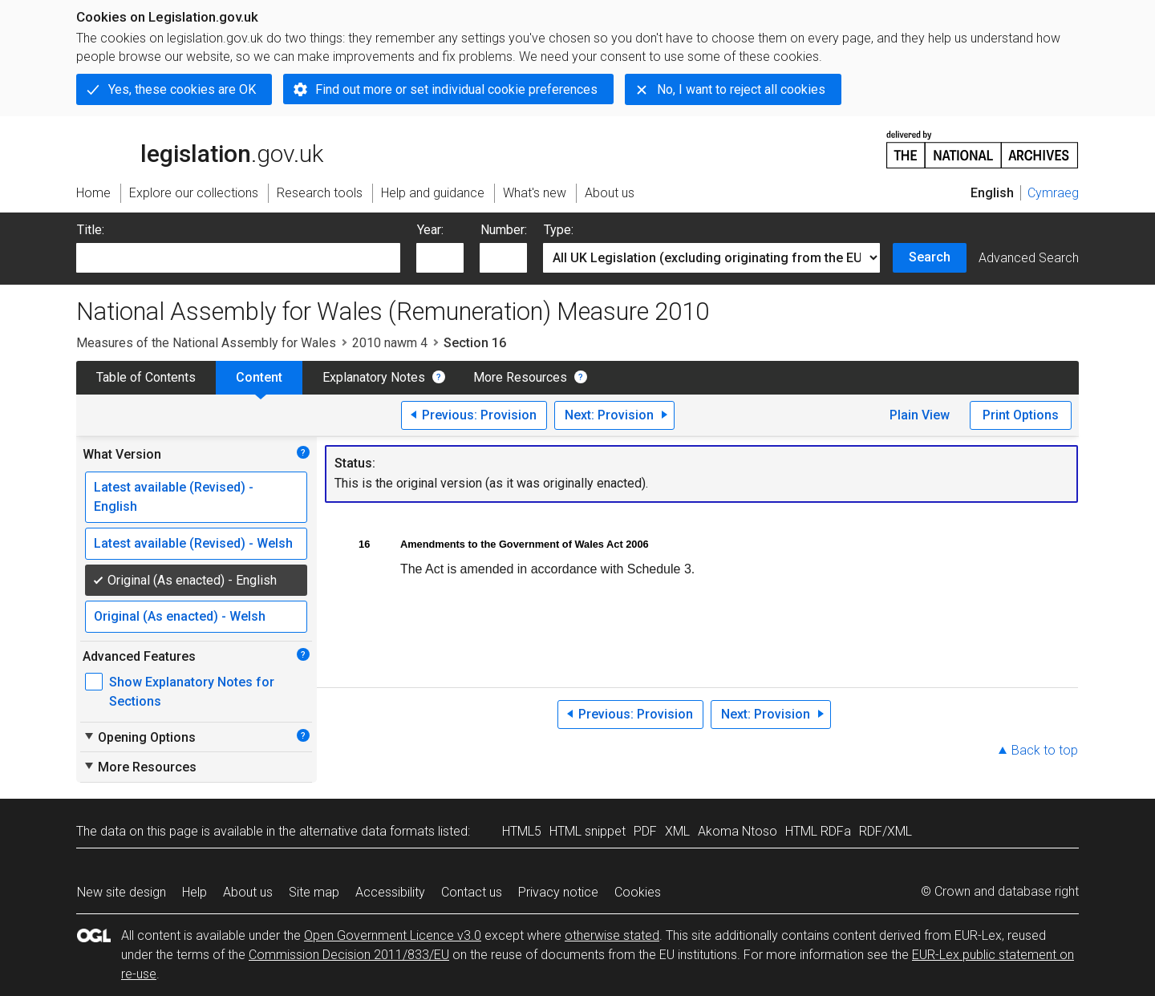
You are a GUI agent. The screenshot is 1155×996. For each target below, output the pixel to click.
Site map (314, 892)
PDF (645, 831)
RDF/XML (885, 831)
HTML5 (521, 831)
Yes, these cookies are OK (182, 89)
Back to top (1044, 750)
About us (248, 892)
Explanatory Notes (373, 377)
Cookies (637, 892)
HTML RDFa (818, 831)
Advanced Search (1029, 257)
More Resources (520, 377)
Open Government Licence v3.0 (392, 935)
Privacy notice (558, 892)
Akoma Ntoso (737, 831)
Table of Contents (146, 377)
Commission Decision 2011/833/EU (349, 954)
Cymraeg (1053, 192)
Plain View (920, 415)
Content (259, 377)
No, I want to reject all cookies (741, 89)
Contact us (471, 892)
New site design (121, 892)
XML (677, 831)
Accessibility (390, 892)
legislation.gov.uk (199, 148)
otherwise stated (612, 935)
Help (194, 892)
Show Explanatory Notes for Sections (191, 691)
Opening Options (139, 737)
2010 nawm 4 (390, 342)
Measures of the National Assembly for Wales (206, 342)
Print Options (1021, 415)
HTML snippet (587, 831)
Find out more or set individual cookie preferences (456, 89)
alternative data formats (367, 831)
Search (929, 257)
